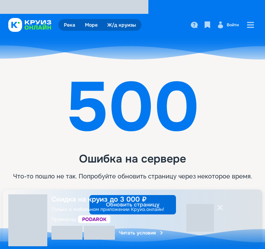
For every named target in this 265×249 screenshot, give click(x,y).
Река (69, 25)
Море (91, 25)
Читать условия (141, 233)
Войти (228, 24)
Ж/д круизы (121, 25)
